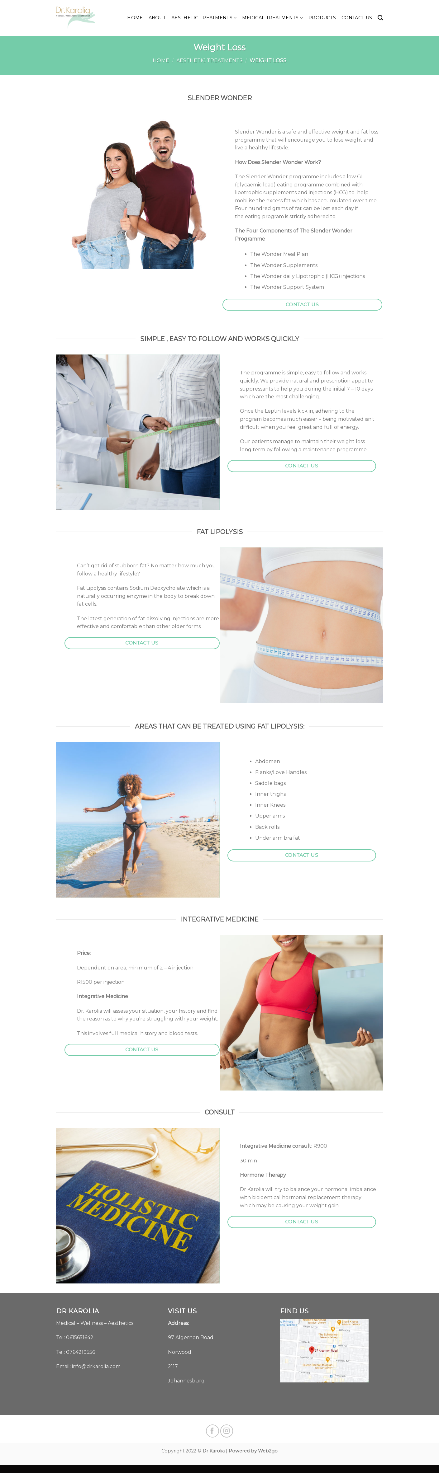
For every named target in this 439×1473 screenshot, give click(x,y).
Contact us (356, 18)
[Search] (380, 18)
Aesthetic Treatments (203, 18)
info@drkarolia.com (96, 1366)
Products (322, 18)
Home (135, 18)
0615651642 (79, 1337)
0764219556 (80, 1352)
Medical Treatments (272, 18)
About (157, 18)
